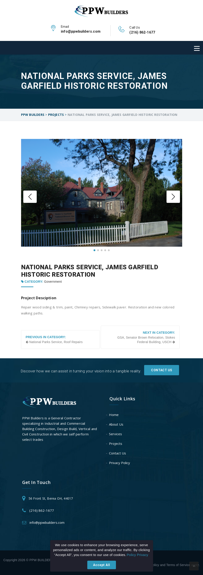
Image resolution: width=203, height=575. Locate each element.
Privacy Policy (119, 462)
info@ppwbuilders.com (47, 522)
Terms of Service (178, 565)
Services (115, 434)
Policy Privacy (137, 555)
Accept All (101, 565)
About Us (116, 424)
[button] (30, 197)
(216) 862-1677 (41, 510)
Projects (115, 443)
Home (114, 414)
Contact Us (161, 370)
